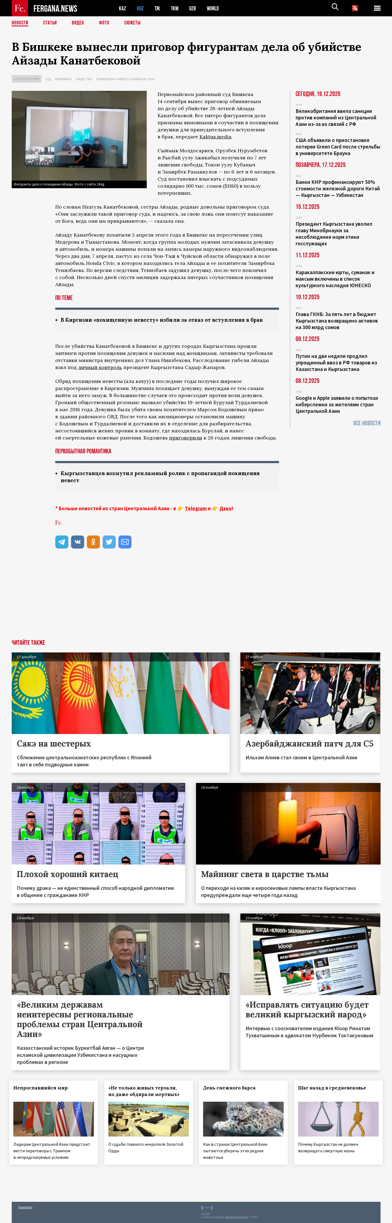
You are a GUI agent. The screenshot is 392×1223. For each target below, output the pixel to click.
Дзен (225, 516)
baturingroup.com (236, 1217)
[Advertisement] (196, 607)
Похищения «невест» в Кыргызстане (125, 79)
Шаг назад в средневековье (335, 1096)
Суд (48, 79)
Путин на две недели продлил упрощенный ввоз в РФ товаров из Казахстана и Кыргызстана (336, 362)
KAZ (122, 8)
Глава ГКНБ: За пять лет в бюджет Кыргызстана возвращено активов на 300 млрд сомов (337, 320)
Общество (84, 79)
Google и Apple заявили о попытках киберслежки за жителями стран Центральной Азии (337, 404)
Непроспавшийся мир (43, 1096)
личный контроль (100, 375)
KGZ (140, 8)
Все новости (367, 423)
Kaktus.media (215, 137)
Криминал (63, 79)
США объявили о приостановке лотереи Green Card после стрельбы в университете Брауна (338, 146)
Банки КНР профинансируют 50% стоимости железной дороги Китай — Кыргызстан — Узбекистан (338, 188)
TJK (158, 8)
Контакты (25, 1207)
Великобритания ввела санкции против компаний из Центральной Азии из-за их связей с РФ (336, 117)
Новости (20, 23)
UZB (194, 8)
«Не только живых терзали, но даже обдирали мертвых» (146, 1099)
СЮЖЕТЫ (135, 23)
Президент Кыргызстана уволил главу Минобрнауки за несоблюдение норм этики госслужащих (334, 234)
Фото (106, 23)
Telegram (196, 516)
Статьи (51, 23)
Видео (80, 23)
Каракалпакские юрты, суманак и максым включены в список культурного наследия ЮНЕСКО (335, 279)
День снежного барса (232, 1096)
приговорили (185, 445)
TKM (176, 8)
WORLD (215, 8)
